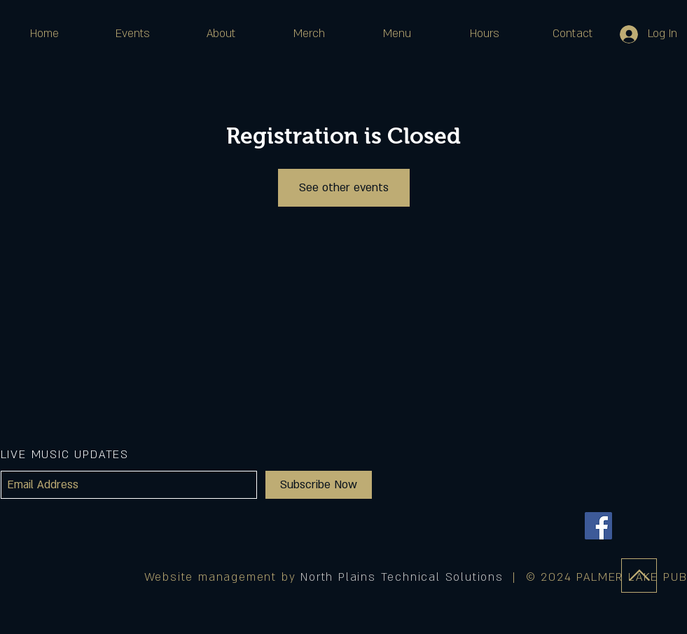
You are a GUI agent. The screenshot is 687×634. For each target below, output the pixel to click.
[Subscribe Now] (318, 485)
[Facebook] (598, 525)
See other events (344, 187)
